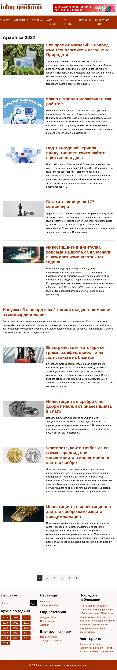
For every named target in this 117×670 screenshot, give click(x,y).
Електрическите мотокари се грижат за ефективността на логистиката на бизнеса (75, 352)
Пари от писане (48, 637)
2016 (15, 633)
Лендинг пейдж (48, 617)
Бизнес (5, 20)
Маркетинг (21, 20)
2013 (5, 638)
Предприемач (47, 621)
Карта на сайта (50, 605)
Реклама (37, 20)
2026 (5, 617)
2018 (26, 628)
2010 (5, 643)
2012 (15, 638)
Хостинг (44, 625)
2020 (5, 628)
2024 (26, 617)
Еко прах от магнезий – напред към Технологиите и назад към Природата (77, 50)
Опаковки (94, 651)
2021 (26, 622)
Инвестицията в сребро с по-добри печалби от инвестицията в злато (79, 406)
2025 (15, 617)
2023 (5, 622)
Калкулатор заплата (90, 644)
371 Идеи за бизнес (50, 640)
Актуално (85, 20)
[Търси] (33, 603)
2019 (15, 628)
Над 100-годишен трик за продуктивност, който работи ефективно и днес (76, 153)
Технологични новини (91, 648)
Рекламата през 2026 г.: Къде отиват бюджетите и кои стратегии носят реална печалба (97, 617)
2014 (26, 633)
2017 (5, 633)
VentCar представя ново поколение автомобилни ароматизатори (94, 628)
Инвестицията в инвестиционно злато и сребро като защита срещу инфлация (78, 511)
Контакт (46, 601)
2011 (26, 638)
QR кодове (107, 651)
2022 (15, 622)
